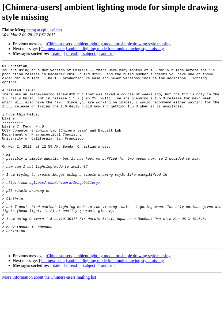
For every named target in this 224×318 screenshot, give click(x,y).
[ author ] (107, 53)
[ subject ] (89, 53)
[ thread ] (71, 53)
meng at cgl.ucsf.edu (44, 30)
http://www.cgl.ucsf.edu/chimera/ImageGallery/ (53, 206)
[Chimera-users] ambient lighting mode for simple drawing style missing (108, 44)
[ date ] (57, 53)
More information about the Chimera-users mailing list (49, 313)
